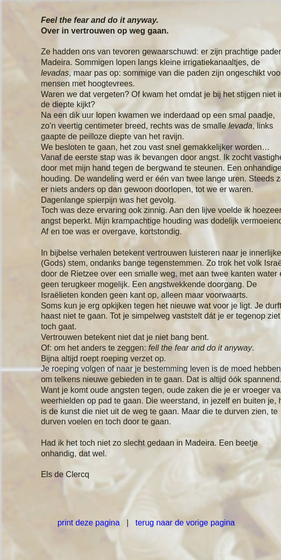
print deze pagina (88, 522)
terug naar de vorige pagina (185, 522)
